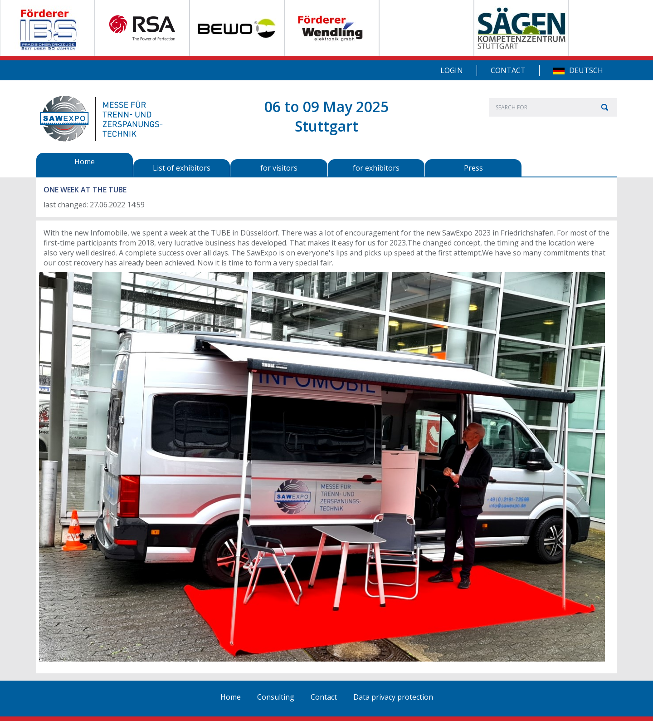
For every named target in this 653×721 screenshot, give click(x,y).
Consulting (275, 697)
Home (230, 697)
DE (559, 71)
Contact (508, 70)
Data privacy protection (393, 697)
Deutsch (586, 70)
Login (451, 70)
